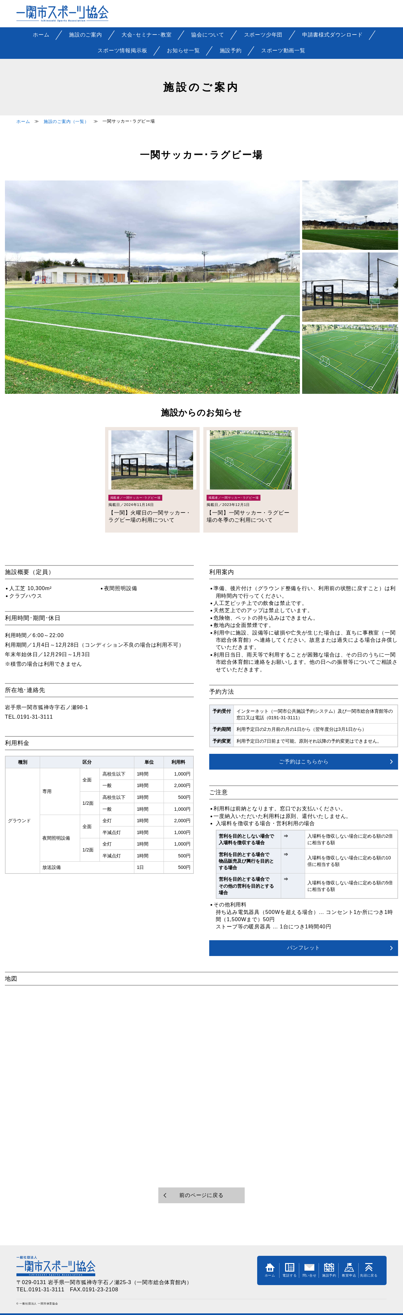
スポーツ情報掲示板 (122, 50)
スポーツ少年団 (263, 34)
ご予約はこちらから (303, 761)
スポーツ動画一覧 (283, 50)
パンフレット (303, 947)
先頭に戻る (369, 1270)
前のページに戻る (201, 1195)
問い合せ (309, 1270)
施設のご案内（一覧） (66, 121)
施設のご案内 (85, 34)
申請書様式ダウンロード (332, 34)
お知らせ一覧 (183, 50)
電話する (289, 1270)
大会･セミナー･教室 (146, 34)
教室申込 (349, 1270)
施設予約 (231, 50)
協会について (207, 34)
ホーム (41, 34)
